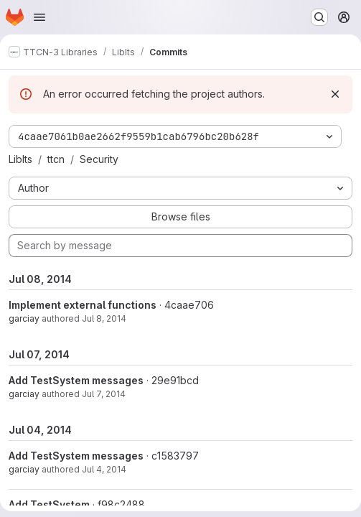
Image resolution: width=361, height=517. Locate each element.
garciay (24, 318)
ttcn (56, 159)
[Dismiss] (335, 94)
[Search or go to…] (319, 17)
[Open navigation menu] (39, 17)
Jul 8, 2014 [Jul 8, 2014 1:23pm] (104, 318)
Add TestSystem (49, 504)
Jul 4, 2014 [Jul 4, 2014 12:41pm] (104, 469)
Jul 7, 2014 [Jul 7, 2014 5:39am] (104, 393)
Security (99, 159)
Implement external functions (82, 305)
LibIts (20, 159)
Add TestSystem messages (76, 380)
